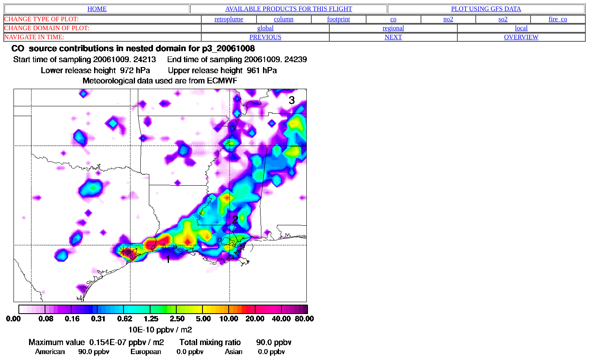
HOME (97, 8)
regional (393, 28)
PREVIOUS (265, 37)
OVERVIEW (521, 37)
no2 (448, 19)
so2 (503, 19)
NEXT (393, 37)
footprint (338, 19)
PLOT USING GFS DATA (486, 8)
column (284, 19)
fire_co (558, 19)
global (265, 28)
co (393, 19)
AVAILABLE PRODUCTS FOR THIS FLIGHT (288, 8)
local (521, 28)
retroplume (228, 19)
